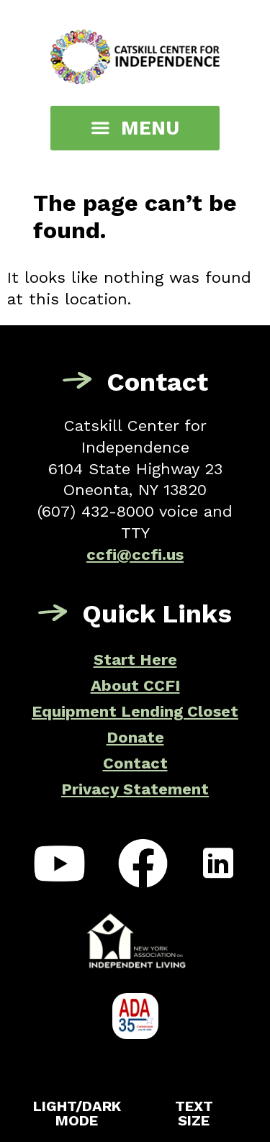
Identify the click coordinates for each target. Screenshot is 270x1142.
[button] (135, 128)
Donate (135, 737)
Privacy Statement (135, 789)
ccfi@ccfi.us (135, 554)
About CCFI (135, 685)
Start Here (135, 660)
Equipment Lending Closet (135, 711)
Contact (135, 763)
